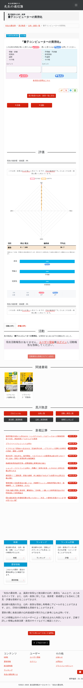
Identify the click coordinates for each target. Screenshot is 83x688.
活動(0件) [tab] (10, 326)
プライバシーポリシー (64, 666)
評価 (17, 105)
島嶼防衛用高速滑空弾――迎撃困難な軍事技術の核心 (26, 463)
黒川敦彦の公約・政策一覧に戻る (41, 96)
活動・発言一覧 (67, 413)
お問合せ (59, 662)
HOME (6, 657)
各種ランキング (67, 420)
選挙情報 (17, 580)
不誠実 (47, 57)
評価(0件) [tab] (22, 326)
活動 (41, 105)
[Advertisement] (41, 130)
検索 (18, 558)
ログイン (62, 342)
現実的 (11, 54)
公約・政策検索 (41, 420)
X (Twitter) (41, 643)
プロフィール (15, 413)
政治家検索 (8, 666)
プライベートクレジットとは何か (19, 444)
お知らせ (59, 657)
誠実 (10, 57)
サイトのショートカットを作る (41, 633)
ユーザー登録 (46, 342)
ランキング (43, 558)
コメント (9, 64)
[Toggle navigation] (76, 5)
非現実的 (48, 54)
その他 (11, 60)
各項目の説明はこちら (41, 81)
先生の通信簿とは (11, 675)
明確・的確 (13, 52)
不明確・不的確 (51, 52)
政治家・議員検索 (15, 420)
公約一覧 (41, 413)
